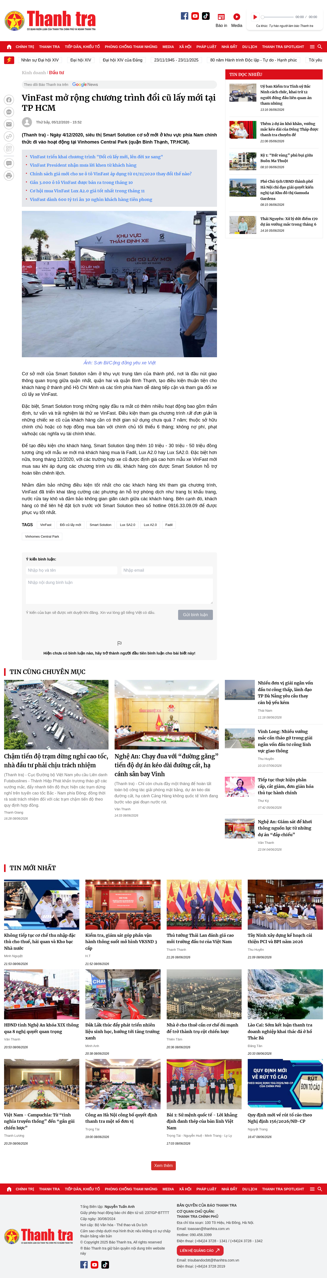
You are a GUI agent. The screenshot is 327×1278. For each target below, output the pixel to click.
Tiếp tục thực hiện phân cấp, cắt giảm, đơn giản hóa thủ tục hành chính (286, 786)
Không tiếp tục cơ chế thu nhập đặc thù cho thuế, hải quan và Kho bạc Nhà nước (39, 942)
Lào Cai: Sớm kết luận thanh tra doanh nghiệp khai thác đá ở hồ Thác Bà (280, 1031)
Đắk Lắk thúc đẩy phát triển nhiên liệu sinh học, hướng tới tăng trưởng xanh (122, 1031)
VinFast (45, 525)
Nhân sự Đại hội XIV (45, 60)
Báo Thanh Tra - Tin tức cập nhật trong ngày (50, 20)
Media (168, 47)
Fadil (169, 525)
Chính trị (25, 47)
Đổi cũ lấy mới (70, 525)
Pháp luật (206, 47)
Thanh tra (49, 47)
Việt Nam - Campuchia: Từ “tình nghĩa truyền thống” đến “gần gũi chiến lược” (39, 1121)
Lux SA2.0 (127, 525)
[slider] (277, 17)
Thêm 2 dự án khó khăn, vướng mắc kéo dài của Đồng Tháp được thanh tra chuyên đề (289, 129)
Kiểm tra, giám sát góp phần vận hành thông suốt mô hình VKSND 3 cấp (121, 942)
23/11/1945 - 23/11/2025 (181, 60)
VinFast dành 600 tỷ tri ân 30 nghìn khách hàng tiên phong (91, 199)
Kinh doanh (34, 72)
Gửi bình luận (195, 615)
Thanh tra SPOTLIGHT (283, 47)
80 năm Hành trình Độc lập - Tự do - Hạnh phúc (258, 60)
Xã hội (185, 47)
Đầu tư (56, 72)
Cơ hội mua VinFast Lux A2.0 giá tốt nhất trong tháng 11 (87, 190)
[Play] (255, 17)
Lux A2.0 (150, 525)
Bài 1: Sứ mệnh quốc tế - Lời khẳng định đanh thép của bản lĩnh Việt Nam (202, 1121)
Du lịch (249, 47)
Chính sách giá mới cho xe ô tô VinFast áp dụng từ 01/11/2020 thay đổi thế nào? (111, 173)
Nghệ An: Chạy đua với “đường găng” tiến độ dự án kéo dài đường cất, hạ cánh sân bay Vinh (167, 765)
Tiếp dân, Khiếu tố (82, 47)
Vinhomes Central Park (42, 536)
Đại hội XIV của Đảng (127, 60)
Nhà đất (229, 47)
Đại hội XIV (85, 60)
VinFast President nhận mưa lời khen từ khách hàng (83, 165)
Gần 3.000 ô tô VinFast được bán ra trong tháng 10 (81, 182)
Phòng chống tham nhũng (131, 47)
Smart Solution (100, 525)
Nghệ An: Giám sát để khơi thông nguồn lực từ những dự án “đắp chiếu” (285, 828)
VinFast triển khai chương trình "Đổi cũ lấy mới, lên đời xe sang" (96, 156)
